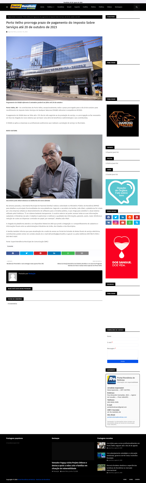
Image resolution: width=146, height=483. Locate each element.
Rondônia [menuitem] (61, 7)
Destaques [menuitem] (118, 7)
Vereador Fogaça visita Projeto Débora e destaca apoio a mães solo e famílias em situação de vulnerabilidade (69, 466)
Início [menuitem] (42, 7)
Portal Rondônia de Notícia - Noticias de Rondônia (34, 479)
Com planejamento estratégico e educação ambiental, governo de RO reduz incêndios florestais (122, 455)
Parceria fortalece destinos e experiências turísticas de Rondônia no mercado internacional (122, 468)
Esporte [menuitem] (77, 7)
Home (125, 479)
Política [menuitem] (49, 7)
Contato (137, 479)
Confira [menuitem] (85, 7)
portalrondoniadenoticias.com (117, 417)
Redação (31, 274)
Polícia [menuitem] (93, 7)
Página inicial (11, 17)
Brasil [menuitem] (69, 7)
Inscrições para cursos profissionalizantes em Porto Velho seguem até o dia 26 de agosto (123, 444)
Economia (19, 17)
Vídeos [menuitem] (109, 7)
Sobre (131, 479)
